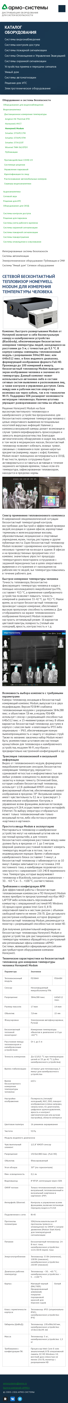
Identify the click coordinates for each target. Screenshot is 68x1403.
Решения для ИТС (16, 83)
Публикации (11, 152)
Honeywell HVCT (13, 123)
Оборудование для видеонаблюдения (23, 104)
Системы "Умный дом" (14, 265)
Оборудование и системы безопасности (26, 100)
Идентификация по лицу (16, 174)
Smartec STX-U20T (14, 142)
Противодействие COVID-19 (18, 160)
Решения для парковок (15, 218)
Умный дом (12, 72)
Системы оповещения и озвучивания (22, 241)
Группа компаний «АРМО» (16, 1387)
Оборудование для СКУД (16, 205)
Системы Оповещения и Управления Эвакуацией (35, 55)
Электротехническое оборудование (28, 88)
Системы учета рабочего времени (20, 222)
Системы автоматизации (20, 77)
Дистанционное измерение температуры (25, 114)
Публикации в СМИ (54, 260)
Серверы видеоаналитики (17, 183)
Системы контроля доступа (22, 45)
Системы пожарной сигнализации (26, 50)
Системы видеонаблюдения (22, 39)
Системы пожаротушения (16, 237)
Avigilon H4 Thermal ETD (17, 119)
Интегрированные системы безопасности (25, 251)
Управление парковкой (16, 169)
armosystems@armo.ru (15, 1383)
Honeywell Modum (14, 128)
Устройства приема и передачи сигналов (30, 66)
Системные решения (14, 164)
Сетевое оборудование (40, 265)
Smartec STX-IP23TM (15, 137)
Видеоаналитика (12, 109)
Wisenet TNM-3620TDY (16, 147)
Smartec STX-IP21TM (15, 133)
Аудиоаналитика (11, 191)
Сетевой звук (10, 196)
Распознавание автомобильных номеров (25, 178)
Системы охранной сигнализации (25, 61)
